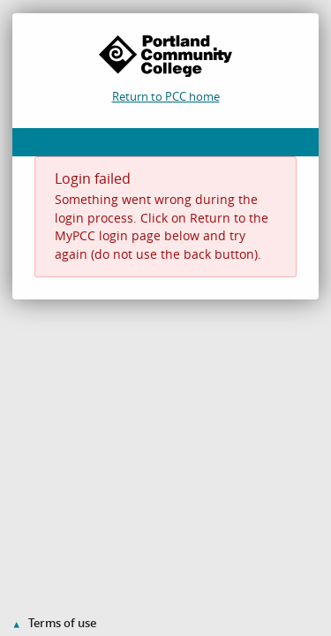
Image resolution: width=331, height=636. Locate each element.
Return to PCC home (166, 96)
